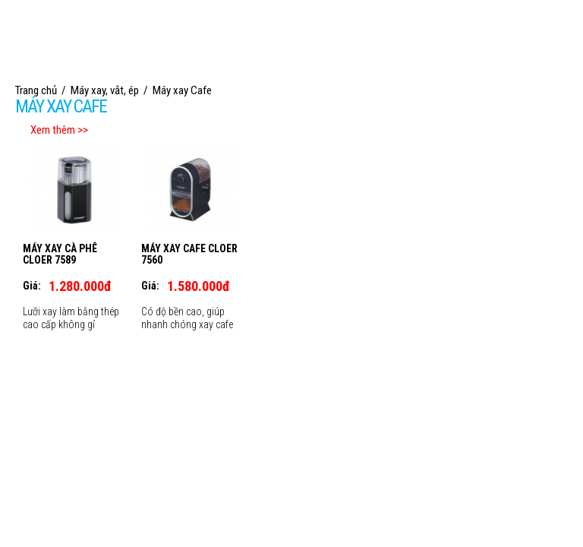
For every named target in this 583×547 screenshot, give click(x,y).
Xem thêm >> (59, 130)
